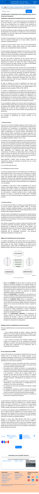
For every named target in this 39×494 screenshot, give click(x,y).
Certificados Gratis (15, 3)
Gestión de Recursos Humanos (29, 7)
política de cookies (8, 485)
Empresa (11, 7)
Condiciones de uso (28, 484)
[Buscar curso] (12, 11)
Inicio (2, 7)
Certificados (4, 477)
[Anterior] (12, 436)
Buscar (29, 11)
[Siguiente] (29, 436)
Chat (21, 1)
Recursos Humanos (18, 7)
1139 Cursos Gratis (15, 1)
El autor (18, 447)
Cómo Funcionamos (6, 474)
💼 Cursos (7, 7)
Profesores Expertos (6, 478)
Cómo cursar (25, 1)
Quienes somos (5, 475)
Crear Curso (27, 3)
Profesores (21, 3)
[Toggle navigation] (2, 1)
